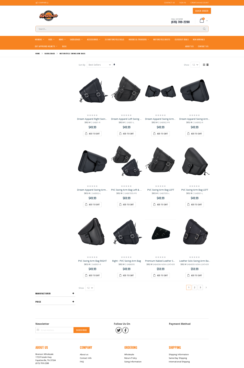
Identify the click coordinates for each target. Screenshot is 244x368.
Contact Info (86, 271)
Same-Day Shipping (178, 271)
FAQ (82, 274)
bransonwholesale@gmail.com (49, 282)
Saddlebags (49, 53)
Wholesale (129, 267)
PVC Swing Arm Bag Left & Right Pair (130, 156)
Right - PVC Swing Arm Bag (126, 193)
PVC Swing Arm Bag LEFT (160, 156)
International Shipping (179, 274)
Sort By (82, 64)
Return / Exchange (56, 295)
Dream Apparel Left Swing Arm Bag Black (133, 118)
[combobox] (122, 29)
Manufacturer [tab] (43, 64)
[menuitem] (64, 46)
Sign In (182, 2)
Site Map (41, 295)
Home (37, 53)
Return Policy (130, 271)
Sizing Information (133, 274)
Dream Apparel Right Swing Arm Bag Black (100, 118)
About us (84, 267)
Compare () (41, 2)
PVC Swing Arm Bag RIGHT (92, 193)
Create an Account (199, 2)
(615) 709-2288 (42, 276)
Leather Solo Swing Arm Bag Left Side (199, 193)
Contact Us (169, 2)
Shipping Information (179, 267)
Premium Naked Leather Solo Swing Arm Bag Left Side (174, 193)
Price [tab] (38, 73)
